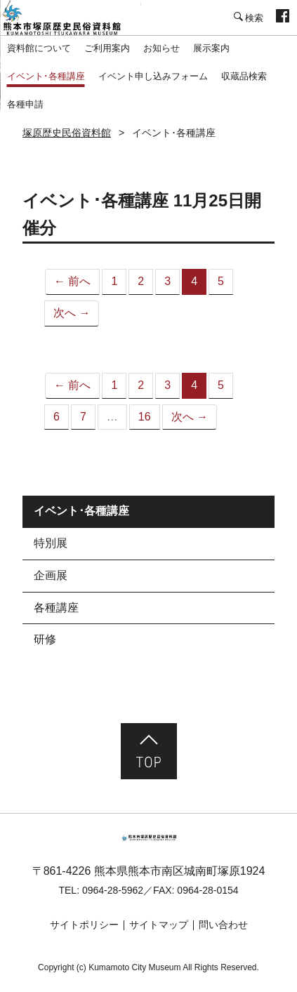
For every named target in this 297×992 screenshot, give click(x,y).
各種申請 (25, 104)
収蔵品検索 (244, 76)
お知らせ (161, 48)
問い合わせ (223, 924)
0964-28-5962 (112, 890)
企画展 (50, 575)
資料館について (39, 48)
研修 (45, 639)
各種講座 (56, 608)
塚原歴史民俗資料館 (70, 17)
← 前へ (72, 281)
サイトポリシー (84, 924)
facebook (282, 17)
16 (144, 417)
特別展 (50, 543)
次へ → (71, 313)
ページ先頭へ (149, 751)
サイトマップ (158, 924)
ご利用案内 (107, 48)
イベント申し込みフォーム (153, 76)
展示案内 (211, 48)
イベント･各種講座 (46, 76)
